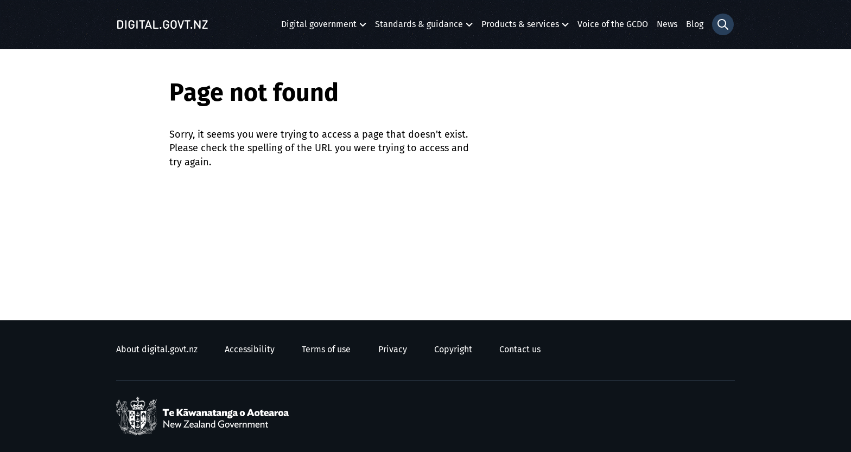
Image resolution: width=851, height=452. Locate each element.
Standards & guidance (419, 27)
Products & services (520, 27)
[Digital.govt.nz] (162, 24)
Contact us (520, 349)
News (667, 24)
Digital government (319, 27)
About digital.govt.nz (157, 349)
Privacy (392, 349)
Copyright (453, 349)
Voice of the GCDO (612, 24)
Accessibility (250, 349)
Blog (694, 24)
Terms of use (326, 349)
